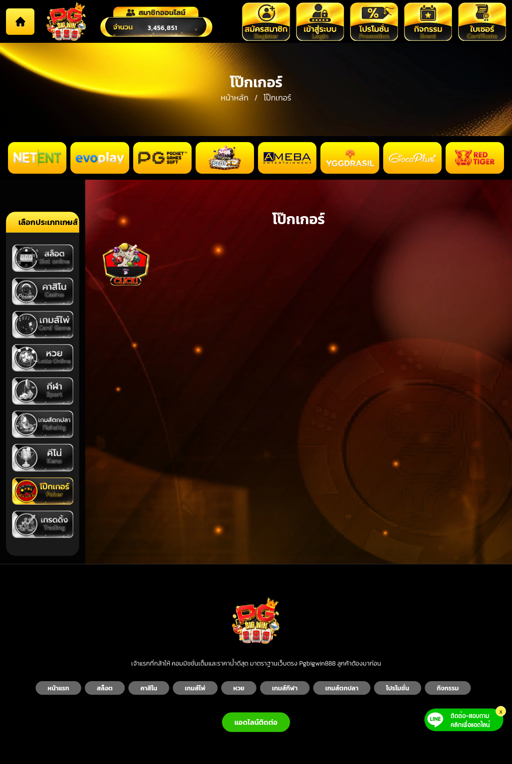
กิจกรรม (448, 688)
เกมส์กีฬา (285, 688)
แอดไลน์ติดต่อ (256, 722)
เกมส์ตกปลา (341, 688)
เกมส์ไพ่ (195, 688)
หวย (238, 688)
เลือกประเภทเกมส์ (48, 222)
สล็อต (105, 688)
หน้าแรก (58, 688)
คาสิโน (148, 688)
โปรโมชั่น (397, 688)
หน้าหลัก (234, 98)
